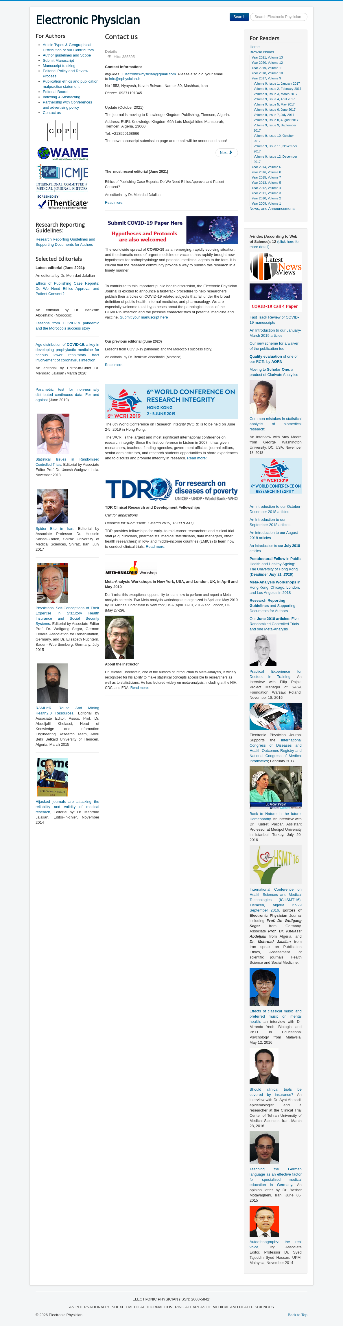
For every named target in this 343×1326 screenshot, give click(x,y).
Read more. (114, 203)
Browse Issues (262, 52)
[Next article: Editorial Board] (226, 152)
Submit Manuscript (58, 60)
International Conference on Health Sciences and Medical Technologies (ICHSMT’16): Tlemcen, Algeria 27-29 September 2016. (276, 899)
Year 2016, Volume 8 (266, 172)
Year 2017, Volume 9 (266, 78)
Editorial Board (55, 92)
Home (255, 47)
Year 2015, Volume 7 (266, 177)
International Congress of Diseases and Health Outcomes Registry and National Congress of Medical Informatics (276, 750)
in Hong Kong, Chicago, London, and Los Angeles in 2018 (275, 587)
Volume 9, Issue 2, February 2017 (277, 88)
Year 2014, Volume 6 (266, 167)
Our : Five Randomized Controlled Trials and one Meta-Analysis (274, 623)
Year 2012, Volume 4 (266, 188)
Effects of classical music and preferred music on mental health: (276, 1016)
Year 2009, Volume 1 (266, 203)
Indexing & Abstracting (61, 97)
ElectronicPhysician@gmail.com (149, 74)
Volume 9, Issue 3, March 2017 (276, 94)
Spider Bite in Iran (54, 528)
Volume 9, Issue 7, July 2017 (274, 115)
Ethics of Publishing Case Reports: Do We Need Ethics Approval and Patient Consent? (67, 288)
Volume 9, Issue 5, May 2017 (274, 104)
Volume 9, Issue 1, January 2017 (277, 83)
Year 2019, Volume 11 (267, 68)
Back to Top (297, 1315)
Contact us (52, 112)
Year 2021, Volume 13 (267, 57)
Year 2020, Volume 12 (267, 62)
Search (239, 16)
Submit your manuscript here (144, 317)
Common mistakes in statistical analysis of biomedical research (276, 423)
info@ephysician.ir (124, 79)
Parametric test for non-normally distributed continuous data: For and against (67, 394)
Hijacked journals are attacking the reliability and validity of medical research (67, 806)
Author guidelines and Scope (67, 55)
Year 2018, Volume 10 (267, 73)
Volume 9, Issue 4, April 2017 (274, 99)
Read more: (197, 458)
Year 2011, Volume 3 (266, 193)
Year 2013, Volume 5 (266, 182)
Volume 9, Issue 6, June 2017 (275, 109)
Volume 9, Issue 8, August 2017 (276, 120)
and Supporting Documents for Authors (272, 605)
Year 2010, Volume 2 (266, 198)
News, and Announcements (272, 208)
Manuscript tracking (59, 65)
